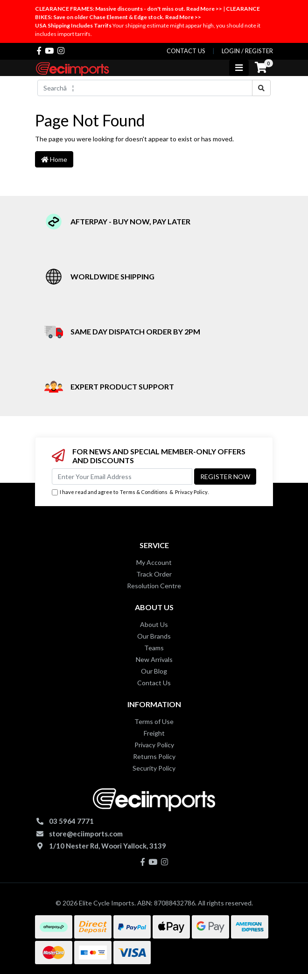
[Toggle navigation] (239, 68)
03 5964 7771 (71, 821)
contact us (186, 51)
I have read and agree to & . (130, 492)
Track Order (154, 574)
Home (54, 159)
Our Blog (154, 671)
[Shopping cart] (261, 67)
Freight (154, 733)
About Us (154, 624)
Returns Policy (154, 756)
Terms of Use (154, 721)
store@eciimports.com (86, 833)
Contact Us (154, 683)
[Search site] (261, 88)
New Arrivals (154, 659)
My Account (154, 562)
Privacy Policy (191, 492)
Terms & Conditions (144, 492)
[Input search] (144, 88)
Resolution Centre (154, 586)
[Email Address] (122, 476)
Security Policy (154, 768)
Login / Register (247, 51)
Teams (154, 648)
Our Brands (154, 636)
